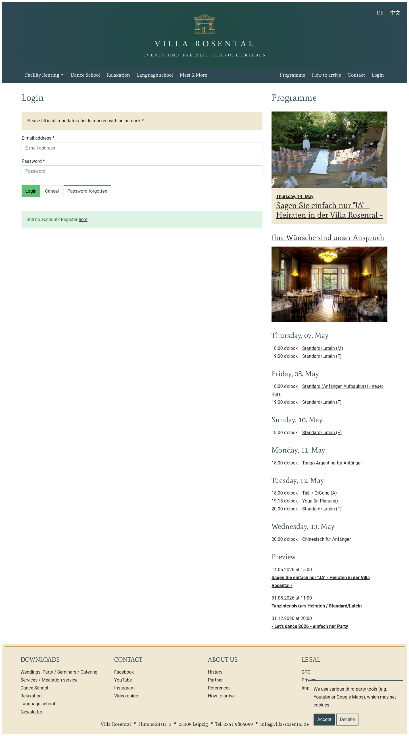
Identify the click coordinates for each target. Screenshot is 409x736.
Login (378, 75)
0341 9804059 (238, 724)
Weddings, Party (36, 672)
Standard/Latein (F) (322, 356)
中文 (397, 12)
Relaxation (118, 75)
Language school (155, 75)
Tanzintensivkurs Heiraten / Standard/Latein (317, 606)
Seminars (66, 672)
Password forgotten (87, 191)
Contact (356, 75)
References (219, 688)
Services (28, 680)
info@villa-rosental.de (284, 724)
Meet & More (193, 75)
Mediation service (60, 680)
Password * (33, 161)
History (215, 672)
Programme (292, 75)
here (83, 219)
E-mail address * (38, 138)
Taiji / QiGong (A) (319, 493)
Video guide (126, 696)
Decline (347, 719)
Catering (88, 672)
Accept (324, 719)
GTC (306, 672)
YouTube (123, 680)
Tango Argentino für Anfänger (332, 463)
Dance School (85, 75)
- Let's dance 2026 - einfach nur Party (310, 626)
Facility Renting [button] (42, 75)
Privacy (309, 680)
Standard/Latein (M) (322, 348)
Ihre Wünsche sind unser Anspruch (328, 237)
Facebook (124, 672)
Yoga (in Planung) (320, 501)
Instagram (124, 688)
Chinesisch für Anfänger (326, 539)
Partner (215, 680)
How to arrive (326, 75)
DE (382, 12)
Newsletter (31, 711)
